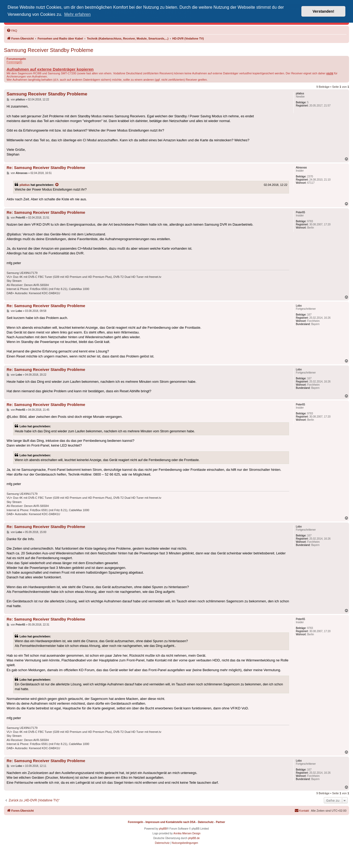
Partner (220, 822)
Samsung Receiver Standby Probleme (48, 50)
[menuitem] (12, 30)
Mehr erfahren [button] (77, 14)
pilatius (24, 184)
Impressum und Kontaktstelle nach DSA (170, 822)
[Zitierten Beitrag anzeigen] (57, 184)
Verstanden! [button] (323, 11)
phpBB (163, 828)
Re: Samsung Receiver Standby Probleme (46, 167)
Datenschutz (205, 822)
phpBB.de (194, 838)
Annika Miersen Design (186, 833)
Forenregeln (14, 62)
